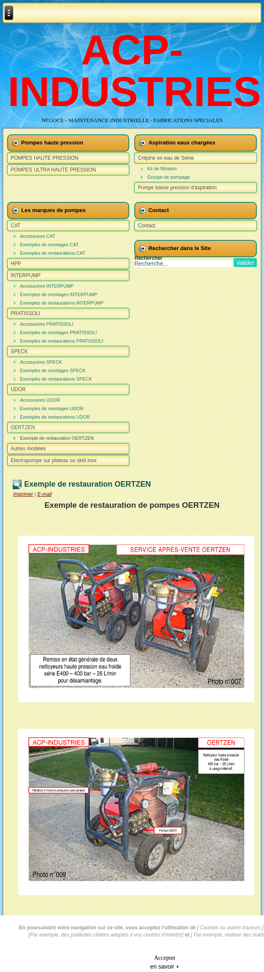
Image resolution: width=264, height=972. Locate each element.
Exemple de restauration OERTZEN (57, 438)
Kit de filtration (162, 168)
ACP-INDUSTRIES (134, 70)
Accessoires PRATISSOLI (46, 324)
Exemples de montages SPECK (52, 370)
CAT (15, 226)
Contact (146, 226)
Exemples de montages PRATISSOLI (58, 332)
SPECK (19, 351)
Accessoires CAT (37, 236)
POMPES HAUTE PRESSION (45, 158)
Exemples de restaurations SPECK (56, 378)
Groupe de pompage (168, 177)
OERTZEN (23, 427)
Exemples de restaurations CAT (52, 253)
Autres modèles (28, 449)
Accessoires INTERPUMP (46, 286)
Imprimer (23, 494)
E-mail (44, 494)
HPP (16, 264)
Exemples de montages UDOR (51, 408)
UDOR (18, 389)
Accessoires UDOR (40, 400)
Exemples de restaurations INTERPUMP (61, 302)
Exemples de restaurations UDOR (55, 416)
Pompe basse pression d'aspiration (177, 188)
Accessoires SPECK (41, 362)
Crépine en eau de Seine (166, 158)
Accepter (165, 957)
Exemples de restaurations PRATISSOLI (61, 340)
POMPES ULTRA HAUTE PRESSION (53, 170)
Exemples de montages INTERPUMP (58, 294)
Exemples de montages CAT (49, 244)
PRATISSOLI (25, 313)
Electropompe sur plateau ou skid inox (53, 460)
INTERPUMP (26, 275)
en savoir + (165, 965)
